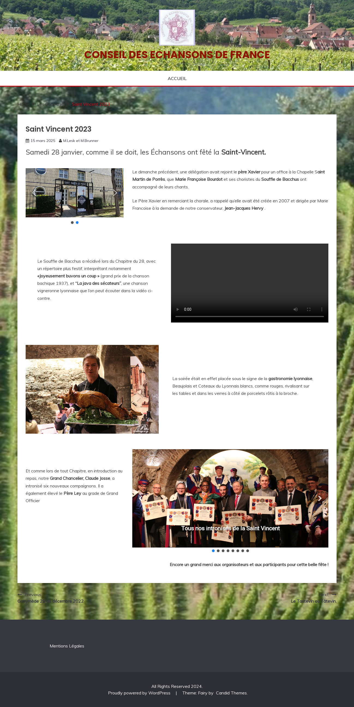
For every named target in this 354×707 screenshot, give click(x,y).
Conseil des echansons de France (177, 55)
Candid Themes (231, 693)
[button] (34, 192)
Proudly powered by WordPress (140, 693)
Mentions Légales (67, 646)
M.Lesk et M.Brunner (80, 140)
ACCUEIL (177, 78)
